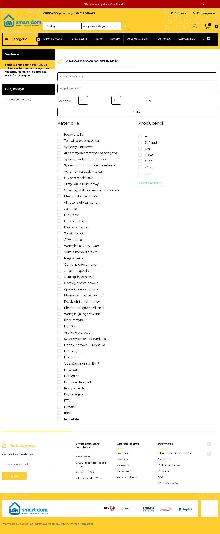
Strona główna (52, 38)
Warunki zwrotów (168, 483)
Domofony (164, 38)
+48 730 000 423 (84, 13)
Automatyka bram (138, 38)
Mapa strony (165, 458)
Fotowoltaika (78, 38)
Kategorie (16, 39)
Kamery (115, 38)
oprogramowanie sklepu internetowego (54, 524)
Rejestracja (123, 458)
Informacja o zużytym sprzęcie (175, 452)
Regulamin (164, 471)
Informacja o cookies (15, 524)
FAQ (160, 477)
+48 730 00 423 (85, 471)
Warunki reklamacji (127, 477)
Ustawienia (123, 465)
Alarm (98, 38)
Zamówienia (124, 471)
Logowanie (123, 452)
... (204, 38)
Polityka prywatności (169, 465)
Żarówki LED (187, 38)
